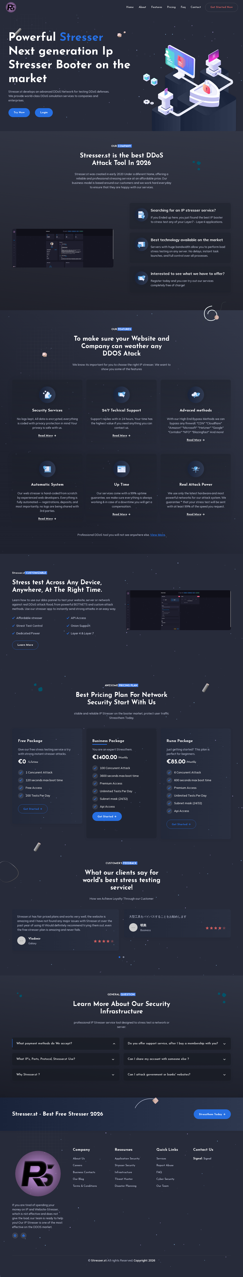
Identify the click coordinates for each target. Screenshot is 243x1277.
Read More (47, 435)
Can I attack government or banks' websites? (159, 1074)
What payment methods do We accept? (44, 1043)
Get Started (32, 809)
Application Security (127, 1158)
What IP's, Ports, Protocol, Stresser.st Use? (45, 1059)
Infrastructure (123, 1172)
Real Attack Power (195, 485)
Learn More (25, 645)
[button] (119, 957)
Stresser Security (125, 1165)
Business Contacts (84, 1172)
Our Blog (78, 1179)
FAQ (159, 1172)
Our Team (162, 1186)
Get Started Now (221, 7)
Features (156, 7)
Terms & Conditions (85, 1186)
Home (130, 7)
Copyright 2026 (144, 1260)
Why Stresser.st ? (28, 1074)
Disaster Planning (125, 1186)
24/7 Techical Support (121, 410)
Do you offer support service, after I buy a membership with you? (173, 1043)
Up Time (121, 485)
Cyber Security (165, 1179)
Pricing (171, 7)
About (142, 7)
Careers (77, 1165)
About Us (79, 1158)
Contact (197, 7)
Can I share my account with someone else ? (158, 1059)
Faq (183, 7)
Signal (207, 1158)
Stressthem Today (212, 1114)
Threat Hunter (124, 1179)
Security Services (47, 410)
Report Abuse (164, 1165)
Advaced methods (196, 410)
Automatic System (47, 485)
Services (161, 1158)
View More (157, 535)
